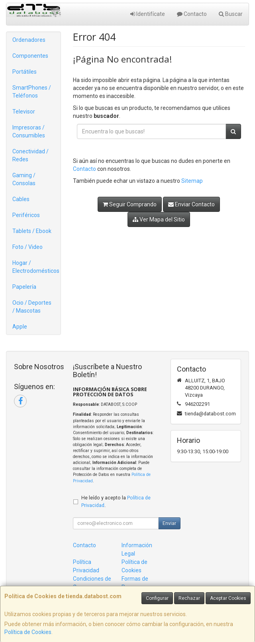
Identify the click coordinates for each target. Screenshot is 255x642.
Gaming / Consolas (23, 179)
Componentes (30, 56)
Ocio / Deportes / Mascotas (31, 306)
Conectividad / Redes (30, 155)
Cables (20, 199)
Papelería (24, 287)
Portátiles (24, 72)
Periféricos (26, 215)
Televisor (23, 111)
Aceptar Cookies (228, 598)
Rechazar (189, 598)
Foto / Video (27, 247)
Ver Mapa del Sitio (159, 219)
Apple (19, 326)
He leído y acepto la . (116, 501)
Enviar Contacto (191, 204)
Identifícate (147, 14)
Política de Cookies (27, 632)
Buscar (231, 14)
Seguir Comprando (130, 204)
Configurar (157, 598)
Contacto (192, 14)
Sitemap (192, 181)
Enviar (169, 523)
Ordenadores (28, 40)
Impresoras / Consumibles (28, 131)
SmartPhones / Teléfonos (31, 91)
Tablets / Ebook (31, 231)
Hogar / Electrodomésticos (35, 267)
